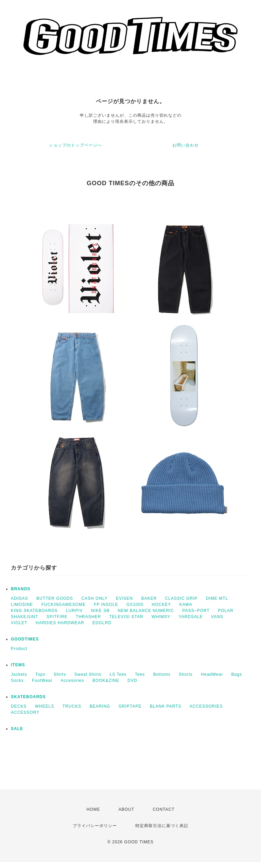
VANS (217, 616)
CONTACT (163, 809)
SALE (17, 728)
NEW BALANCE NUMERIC (146, 610)
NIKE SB (100, 610)
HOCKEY (161, 604)
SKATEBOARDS (28, 696)
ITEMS (18, 665)
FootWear (42, 680)
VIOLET (19, 622)
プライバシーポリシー (95, 825)
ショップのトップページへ (75, 145)
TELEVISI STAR (126, 616)
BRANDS (20, 589)
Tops (40, 674)
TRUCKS (72, 706)
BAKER (149, 598)
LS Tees (117, 674)
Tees (140, 674)
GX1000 (134, 604)
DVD (132, 680)
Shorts (186, 674)
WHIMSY (161, 616)
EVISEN (124, 598)
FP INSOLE (106, 604)
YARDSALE (191, 616)
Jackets (19, 674)
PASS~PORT (196, 610)
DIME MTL (217, 598)
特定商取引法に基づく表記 (161, 825)
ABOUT (126, 809)
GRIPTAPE (130, 706)
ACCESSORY (25, 712)
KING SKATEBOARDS (34, 610)
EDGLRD (101, 622)
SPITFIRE (57, 616)
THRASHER (88, 616)
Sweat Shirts (87, 674)
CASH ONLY (94, 598)
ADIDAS (19, 598)
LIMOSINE (22, 604)
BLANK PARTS (165, 706)
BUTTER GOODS (54, 598)
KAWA (185, 604)
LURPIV (74, 610)
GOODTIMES (25, 639)
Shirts (60, 674)
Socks (17, 680)
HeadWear (212, 674)
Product (19, 648)
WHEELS (44, 706)
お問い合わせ (185, 145)
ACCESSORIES (206, 706)
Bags (236, 674)
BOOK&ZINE (105, 680)
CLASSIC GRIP (181, 598)
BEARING (99, 706)
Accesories (72, 680)
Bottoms (162, 674)
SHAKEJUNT (24, 616)
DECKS (19, 706)
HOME (93, 809)
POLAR (225, 610)
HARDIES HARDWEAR (60, 622)
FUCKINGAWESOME (63, 604)
